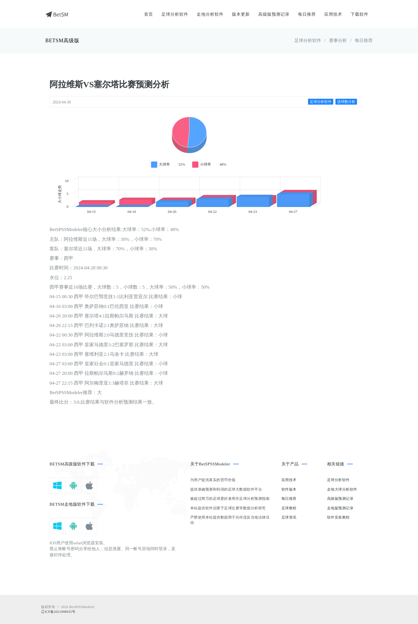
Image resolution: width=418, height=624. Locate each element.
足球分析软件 (174, 14)
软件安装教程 (338, 517)
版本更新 (241, 14)
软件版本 (289, 489)
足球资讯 (289, 517)
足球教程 (289, 508)
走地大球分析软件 (342, 489)
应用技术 (333, 14)
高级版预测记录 (274, 14)
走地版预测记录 (340, 508)
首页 (148, 14)
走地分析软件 (210, 14)
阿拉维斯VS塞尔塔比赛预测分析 (109, 84)
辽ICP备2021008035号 (58, 612)
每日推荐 (307, 14)
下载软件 (359, 14)
